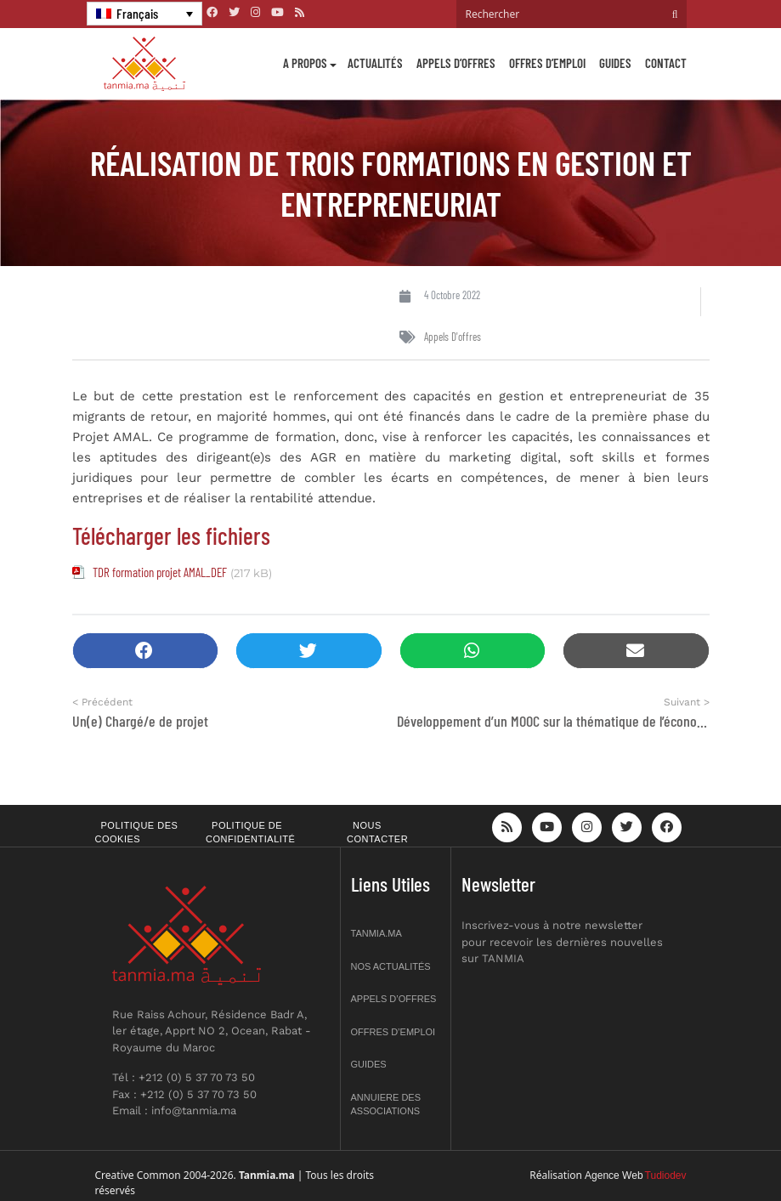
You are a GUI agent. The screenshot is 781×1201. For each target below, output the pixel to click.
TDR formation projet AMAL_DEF (160, 572)
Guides (615, 63)
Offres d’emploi (547, 63)
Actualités (375, 63)
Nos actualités (391, 966)
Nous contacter (377, 832)
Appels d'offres (452, 336)
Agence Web (614, 1175)
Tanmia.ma (376, 933)
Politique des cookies (136, 832)
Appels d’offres (455, 63)
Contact (666, 63)
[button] (145, 650)
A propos (305, 63)
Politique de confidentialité (250, 832)
